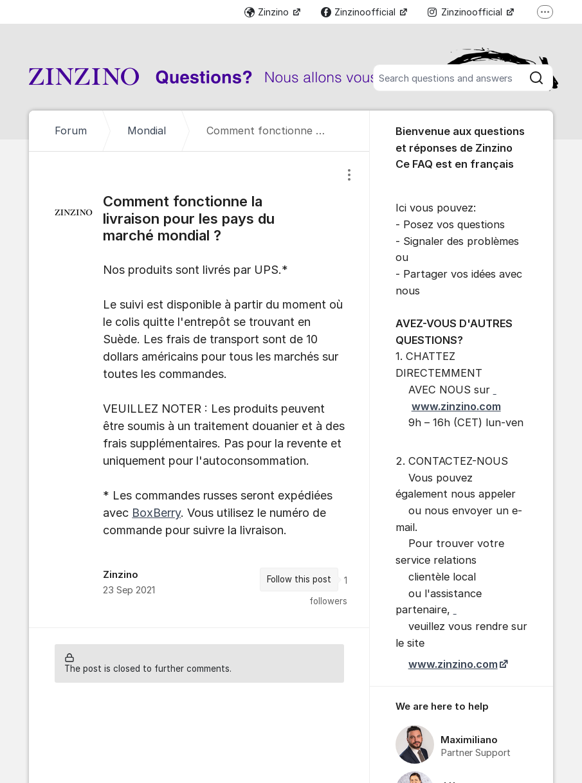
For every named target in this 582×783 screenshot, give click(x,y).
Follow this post (299, 579)
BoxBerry (156, 512)
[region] (199, 389)
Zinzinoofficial (359, 11)
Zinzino (267, 11)
